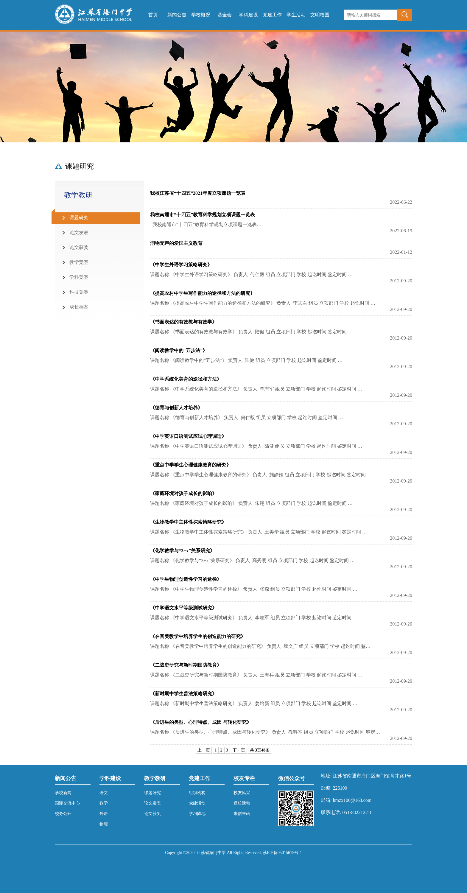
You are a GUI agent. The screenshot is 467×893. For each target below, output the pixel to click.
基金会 (224, 14)
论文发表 (78, 232)
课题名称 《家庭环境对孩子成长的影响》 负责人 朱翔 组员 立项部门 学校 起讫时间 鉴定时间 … (251, 503)
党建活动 (197, 803)
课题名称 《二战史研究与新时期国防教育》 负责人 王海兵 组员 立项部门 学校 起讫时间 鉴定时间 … (256, 674)
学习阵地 (197, 813)
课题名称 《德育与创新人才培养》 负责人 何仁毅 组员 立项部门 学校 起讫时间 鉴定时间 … (246, 417)
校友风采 (242, 793)
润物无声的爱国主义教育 (176, 243)
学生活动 (296, 14)
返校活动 (242, 803)
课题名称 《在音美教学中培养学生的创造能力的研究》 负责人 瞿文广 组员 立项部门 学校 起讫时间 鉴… (260, 646)
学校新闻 (63, 793)
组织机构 (197, 793)
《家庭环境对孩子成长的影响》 (183, 493)
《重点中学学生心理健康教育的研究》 (190, 464)
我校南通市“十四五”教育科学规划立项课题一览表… (205, 224)
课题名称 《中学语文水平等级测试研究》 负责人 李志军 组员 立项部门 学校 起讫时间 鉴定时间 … (253, 617)
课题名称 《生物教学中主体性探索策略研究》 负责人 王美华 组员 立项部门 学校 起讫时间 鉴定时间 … (258, 531)
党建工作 (272, 14)
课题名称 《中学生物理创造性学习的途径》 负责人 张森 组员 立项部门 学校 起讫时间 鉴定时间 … (253, 589)
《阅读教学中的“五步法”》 (178, 350)
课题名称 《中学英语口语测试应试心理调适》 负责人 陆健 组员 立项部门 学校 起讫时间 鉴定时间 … (256, 446)
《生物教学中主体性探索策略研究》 (188, 522)
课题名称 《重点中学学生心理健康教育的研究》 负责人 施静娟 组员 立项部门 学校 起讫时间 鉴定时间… (260, 474)
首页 (153, 14)
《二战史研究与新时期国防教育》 (186, 665)
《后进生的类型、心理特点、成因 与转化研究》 (200, 722)
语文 (103, 793)
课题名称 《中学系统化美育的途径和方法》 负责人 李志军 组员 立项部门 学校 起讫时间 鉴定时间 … (256, 388)
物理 (103, 824)
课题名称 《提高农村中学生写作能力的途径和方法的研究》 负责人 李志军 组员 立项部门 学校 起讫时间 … (262, 303)
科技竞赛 (78, 292)
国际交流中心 (67, 803)
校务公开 (63, 813)
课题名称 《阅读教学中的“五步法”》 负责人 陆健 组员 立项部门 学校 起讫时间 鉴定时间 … (246, 360)
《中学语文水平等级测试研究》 (183, 607)
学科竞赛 (78, 277)
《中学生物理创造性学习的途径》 (186, 579)
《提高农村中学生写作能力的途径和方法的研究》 (202, 293)
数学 (103, 803)
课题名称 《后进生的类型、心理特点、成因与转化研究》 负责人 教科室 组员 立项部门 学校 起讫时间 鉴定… (265, 732)
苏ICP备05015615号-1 (282, 852)
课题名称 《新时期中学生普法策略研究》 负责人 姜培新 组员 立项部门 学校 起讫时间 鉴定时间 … (253, 703)
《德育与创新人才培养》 (176, 407)
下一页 (239, 750)
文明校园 (319, 14)
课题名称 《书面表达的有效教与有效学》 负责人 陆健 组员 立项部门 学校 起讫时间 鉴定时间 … (251, 331)
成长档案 (78, 306)
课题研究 (78, 217)
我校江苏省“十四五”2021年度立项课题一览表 (197, 193)
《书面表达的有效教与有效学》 (183, 321)
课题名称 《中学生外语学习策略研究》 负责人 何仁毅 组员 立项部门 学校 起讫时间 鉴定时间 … (251, 274)
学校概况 (200, 14)
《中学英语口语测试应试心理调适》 (188, 436)
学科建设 (248, 14)
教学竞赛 (78, 262)
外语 (103, 813)
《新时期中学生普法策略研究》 (183, 693)
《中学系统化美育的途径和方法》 (186, 379)
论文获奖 (78, 247)
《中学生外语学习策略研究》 (181, 264)
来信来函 (242, 813)
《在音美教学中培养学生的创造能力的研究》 (197, 636)
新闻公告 (176, 14)
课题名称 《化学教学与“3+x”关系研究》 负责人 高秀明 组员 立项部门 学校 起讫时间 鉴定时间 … (252, 560)
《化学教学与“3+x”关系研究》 (182, 550)
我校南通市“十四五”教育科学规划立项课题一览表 (202, 214)
